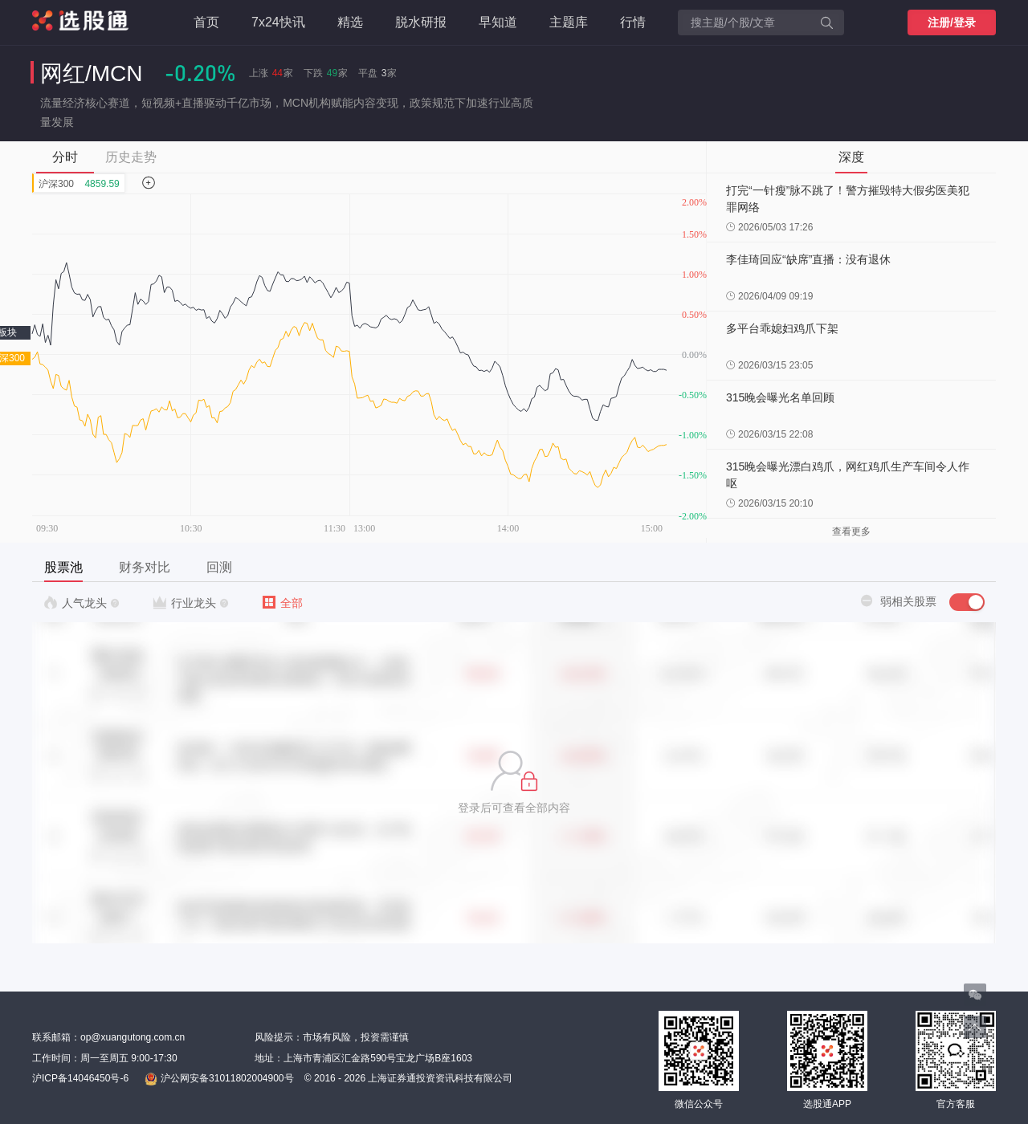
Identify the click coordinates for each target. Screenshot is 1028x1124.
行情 (633, 22)
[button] (514, 782)
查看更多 (851, 531)
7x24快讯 (278, 22)
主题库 (568, 22)
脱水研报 (421, 22)
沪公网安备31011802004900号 (219, 1079)
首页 (206, 22)
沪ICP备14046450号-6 (80, 1078)
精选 (350, 22)
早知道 (498, 22)
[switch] (967, 602)
